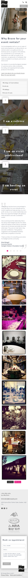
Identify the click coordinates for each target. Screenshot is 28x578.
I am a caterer (13, 121)
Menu (24, 6)
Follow (17, 482)
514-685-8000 (5, 495)
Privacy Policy (5, 575)
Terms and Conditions (16, 575)
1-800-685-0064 (6, 493)
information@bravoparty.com (9, 499)
